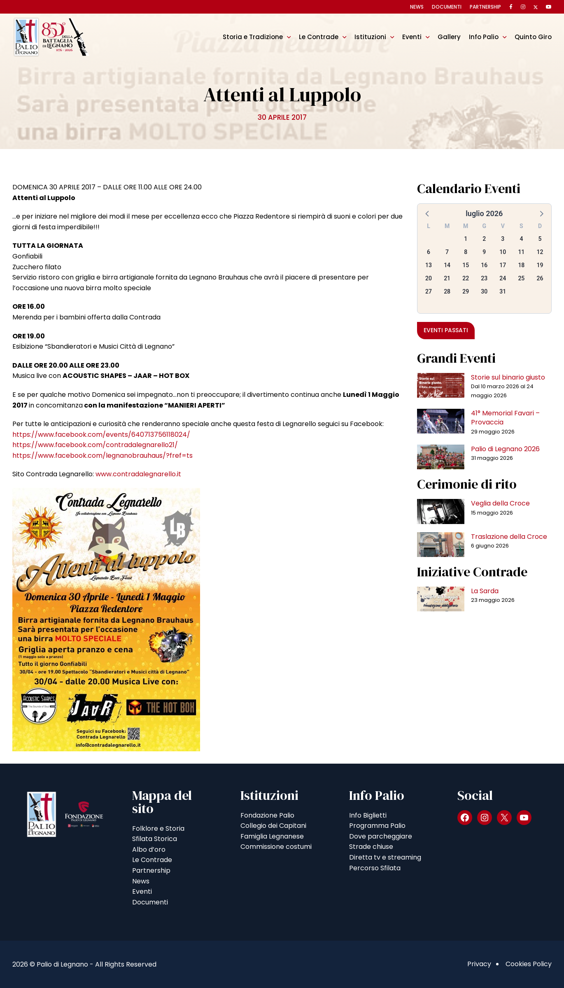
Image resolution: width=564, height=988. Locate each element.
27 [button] (428, 291)
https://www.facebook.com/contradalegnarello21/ (95, 445)
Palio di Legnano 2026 (505, 449)
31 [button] (502, 291)
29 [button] (465, 291)
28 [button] (447, 291)
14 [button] (447, 265)
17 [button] (502, 265)
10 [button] (502, 252)
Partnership (485, 6)
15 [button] (465, 265)
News (417, 6)
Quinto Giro (533, 37)
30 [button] (484, 291)
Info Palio (484, 37)
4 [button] (521, 238)
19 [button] (539, 265)
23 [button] (484, 278)
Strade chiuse (371, 846)
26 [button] (539, 278)
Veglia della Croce (500, 503)
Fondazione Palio (267, 815)
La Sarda (485, 591)
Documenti (446, 6)
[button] (428, 213)
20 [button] (428, 278)
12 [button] (539, 252)
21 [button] (447, 278)
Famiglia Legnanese (272, 836)
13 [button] (428, 265)
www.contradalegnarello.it (138, 474)
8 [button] (465, 252)
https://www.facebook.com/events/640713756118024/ (101, 434)
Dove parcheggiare (380, 836)
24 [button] (502, 278)
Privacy (479, 964)
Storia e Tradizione (253, 37)
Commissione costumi (276, 846)
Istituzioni (370, 37)
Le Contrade (318, 37)
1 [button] (465, 238)
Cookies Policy (529, 964)
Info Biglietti (368, 815)
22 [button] (465, 278)
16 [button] (484, 265)
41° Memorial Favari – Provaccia (505, 417)
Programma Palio (377, 825)
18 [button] (521, 265)
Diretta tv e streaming (385, 857)
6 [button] (428, 252)
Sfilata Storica (154, 839)
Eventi (412, 37)
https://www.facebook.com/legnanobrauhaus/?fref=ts (102, 455)
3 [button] (502, 238)
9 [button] (484, 252)
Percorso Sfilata (375, 868)
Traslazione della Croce (509, 536)
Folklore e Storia (158, 828)
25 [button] (521, 278)
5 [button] (539, 238)
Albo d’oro (148, 849)
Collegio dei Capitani (273, 825)
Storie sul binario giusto (508, 377)
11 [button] (521, 252)
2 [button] (484, 238)
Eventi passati (446, 330)
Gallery (449, 37)
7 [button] (447, 252)
